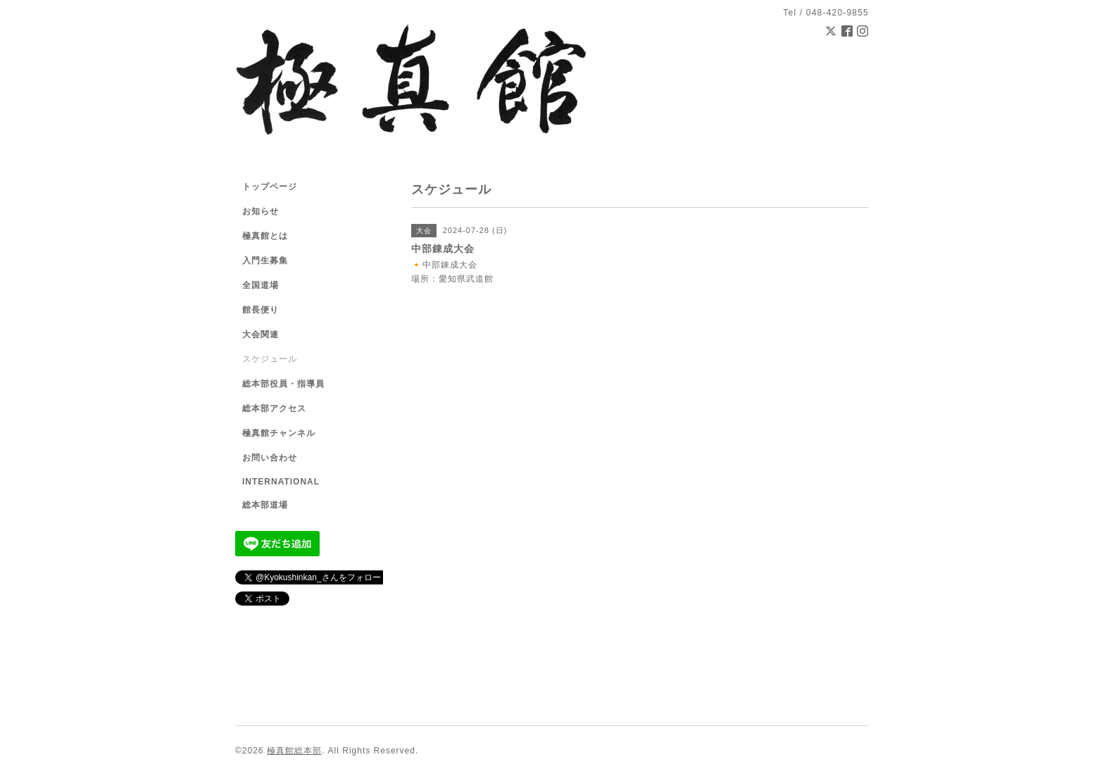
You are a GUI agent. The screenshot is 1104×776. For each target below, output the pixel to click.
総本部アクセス (274, 408)
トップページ (269, 187)
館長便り (260, 310)
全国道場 (260, 285)
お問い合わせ (269, 458)
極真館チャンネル (278, 433)
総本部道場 (265, 505)
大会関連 (260, 334)
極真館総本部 (294, 751)
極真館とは (265, 236)
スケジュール (269, 359)
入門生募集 (265, 260)
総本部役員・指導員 (283, 384)
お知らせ (260, 211)
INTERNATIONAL (281, 482)
